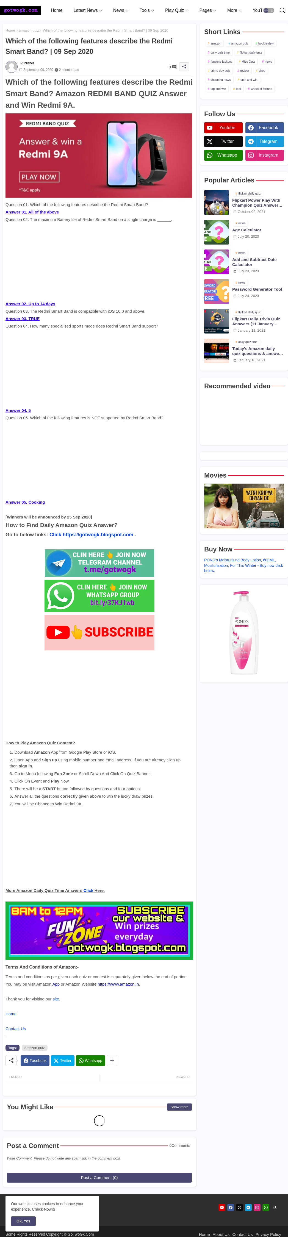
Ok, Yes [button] (23, 1221)
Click (55, 534)
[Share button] (112, 1060)
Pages (206, 10)
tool (238, 88)
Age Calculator (246, 230)
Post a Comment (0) (99, 1177)
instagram (268, 155)
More (232, 10)
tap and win (218, 88)
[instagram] (257, 1207)
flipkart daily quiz (251, 52)
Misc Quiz (248, 61)
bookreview (266, 43)
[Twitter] (62, 1060)
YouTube (261, 10)
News (118, 10)
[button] (268, 10)
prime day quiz (220, 70)
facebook (268, 127)
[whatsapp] (265, 1207)
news (268, 61)
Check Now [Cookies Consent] (42, 1209)
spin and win (249, 79)
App (56, 984)
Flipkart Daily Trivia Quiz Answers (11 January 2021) (256, 321)
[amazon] (274, 1207)
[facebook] (230, 1207)
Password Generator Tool (257, 289)
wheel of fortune (261, 88)
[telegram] (248, 1207)
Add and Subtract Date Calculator (254, 262)
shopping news (221, 79)
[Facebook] (35, 1060)
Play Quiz (174, 10)
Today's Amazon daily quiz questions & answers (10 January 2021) (257, 351)
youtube (227, 127)
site (56, 999)
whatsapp (227, 155)
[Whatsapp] (90, 1060)
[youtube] (221, 1207)
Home (57, 10)
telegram (268, 141)
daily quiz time (220, 52)
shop (262, 70)
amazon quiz (29, 30)
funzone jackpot (221, 61)
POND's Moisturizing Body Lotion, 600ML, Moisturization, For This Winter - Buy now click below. (243, 565)
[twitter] (239, 1207)
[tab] (56, 10)
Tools (145, 10)
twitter (227, 141)
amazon (216, 43)
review (244, 70)
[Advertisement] (99, 261)
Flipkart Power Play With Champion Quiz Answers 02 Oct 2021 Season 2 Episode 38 (256, 203)
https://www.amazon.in (118, 984)
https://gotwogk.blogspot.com (98, 534)
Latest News (86, 10)
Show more (179, 1107)
